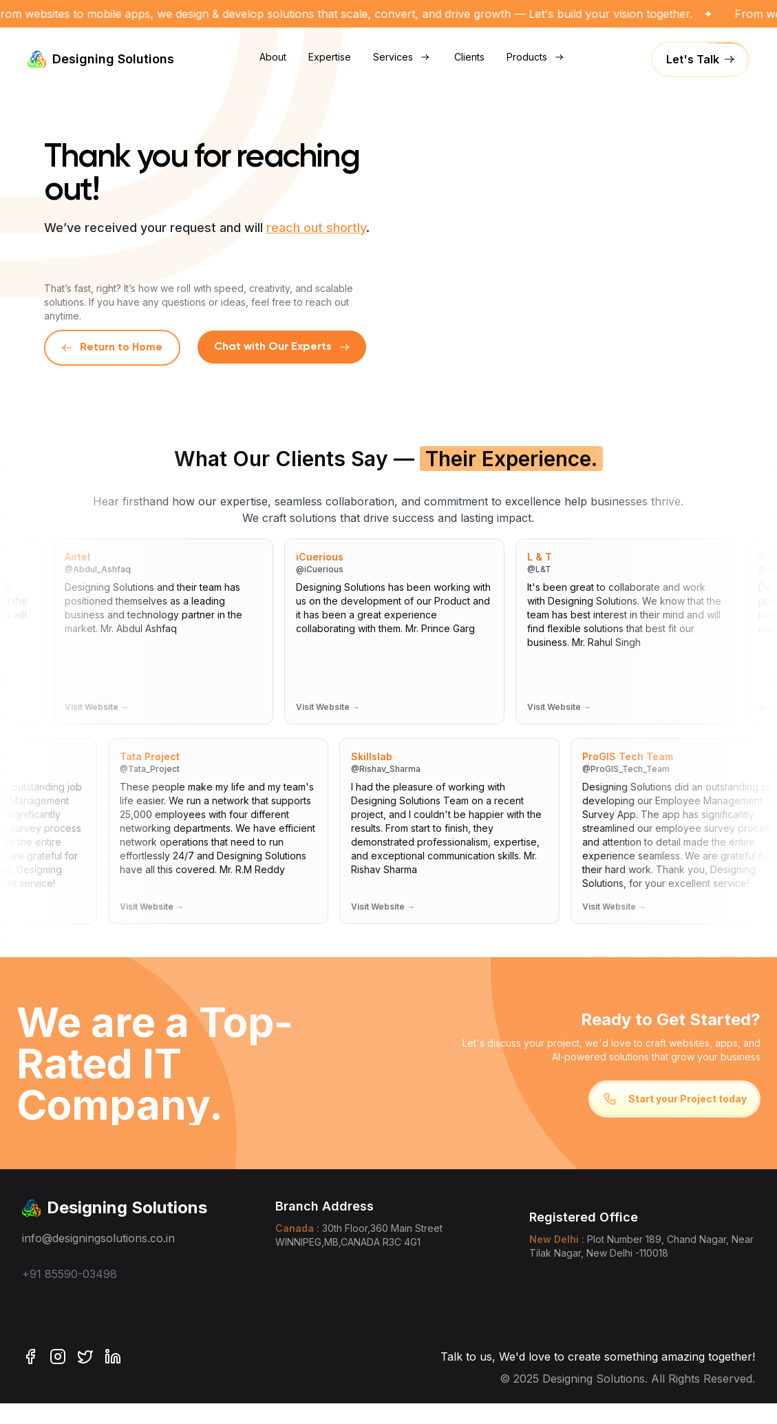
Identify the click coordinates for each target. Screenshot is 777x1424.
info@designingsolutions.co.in (98, 1238)
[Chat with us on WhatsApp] (282, 348)
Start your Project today (674, 1099)
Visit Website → (98, 707)
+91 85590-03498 (69, 1274)
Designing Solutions (101, 59)
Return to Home (112, 347)
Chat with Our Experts (282, 347)
